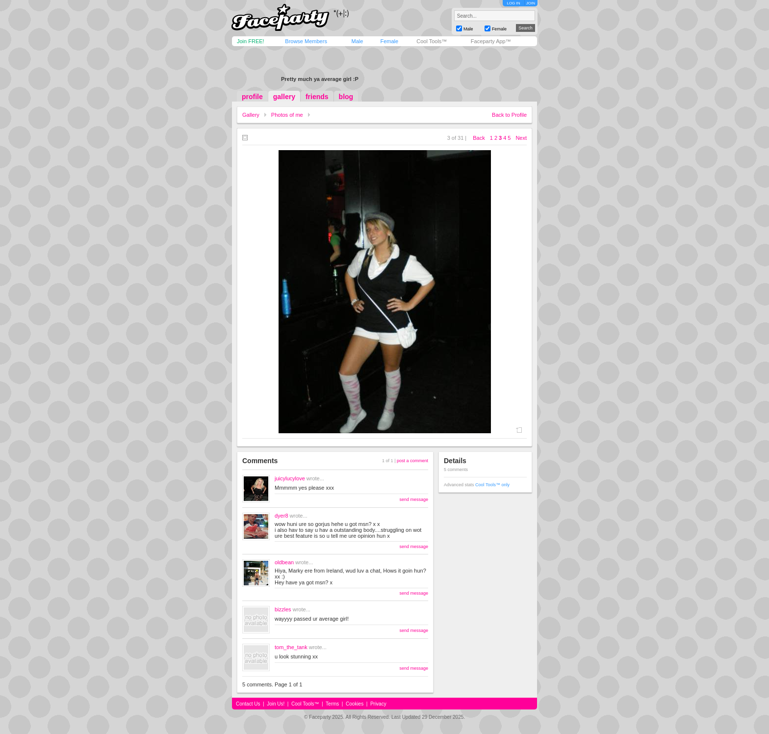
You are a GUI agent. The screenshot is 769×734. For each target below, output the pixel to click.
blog (346, 97)
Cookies (354, 704)
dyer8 (281, 516)
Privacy (378, 704)
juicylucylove (290, 478)
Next (521, 138)
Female (389, 41)
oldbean (284, 562)
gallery (284, 97)
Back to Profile (509, 115)
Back (479, 138)
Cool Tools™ (431, 41)
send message (413, 499)
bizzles (283, 609)
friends (317, 97)
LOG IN (513, 3)
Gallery (250, 115)
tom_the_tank (291, 647)
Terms (332, 704)
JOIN (530, 3)
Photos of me (287, 115)
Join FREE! (250, 41)
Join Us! (275, 704)
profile (252, 97)
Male (357, 41)
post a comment (412, 460)
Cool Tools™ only (492, 484)
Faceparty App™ (491, 41)
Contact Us (248, 704)
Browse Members (306, 41)
